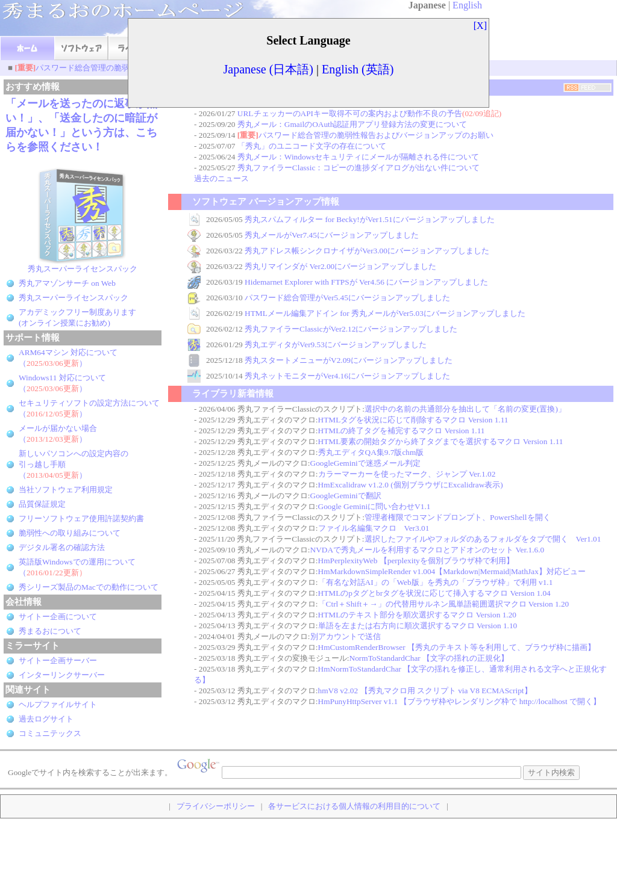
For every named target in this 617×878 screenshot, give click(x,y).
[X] (480, 25)
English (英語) (357, 69)
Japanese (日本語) (268, 69)
